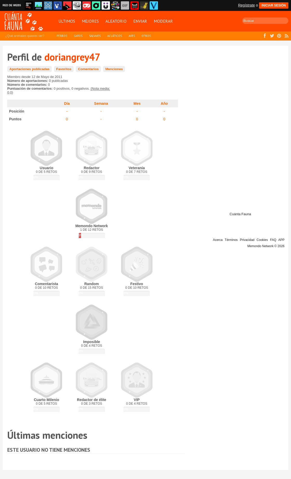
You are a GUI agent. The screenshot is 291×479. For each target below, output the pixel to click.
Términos (231, 240)
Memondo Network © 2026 (266, 246)
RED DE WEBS (12, 5)
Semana (101, 103)
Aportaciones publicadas (29, 69)
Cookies (262, 240)
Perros (62, 36)
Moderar (163, 21)
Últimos (66, 21)
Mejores (90, 21)
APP (281, 240)
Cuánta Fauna (240, 214)
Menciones (114, 69)
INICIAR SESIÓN (274, 5)
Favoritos (63, 69)
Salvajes (95, 36)
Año (164, 103)
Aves (132, 36)
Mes (137, 103)
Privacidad (247, 240)
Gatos (78, 36)
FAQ (273, 240)
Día (67, 103)
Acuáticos (114, 36)
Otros (146, 36)
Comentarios (88, 69)
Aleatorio (116, 21)
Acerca (217, 240)
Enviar (140, 21)
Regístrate (246, 5)
